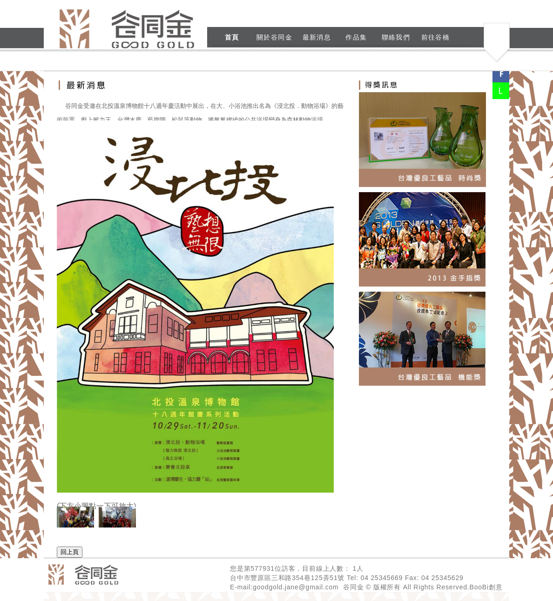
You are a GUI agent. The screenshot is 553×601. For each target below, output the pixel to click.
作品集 (356, 37)
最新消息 (317, 37)
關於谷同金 (274, 37)
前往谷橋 (435, 37)
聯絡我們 (396, 37)
